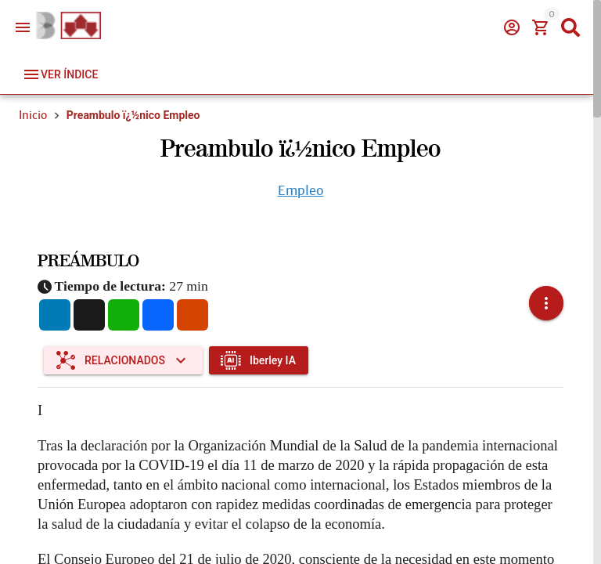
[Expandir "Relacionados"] (123, 341)
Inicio (33, 115)
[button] (546, 294)
